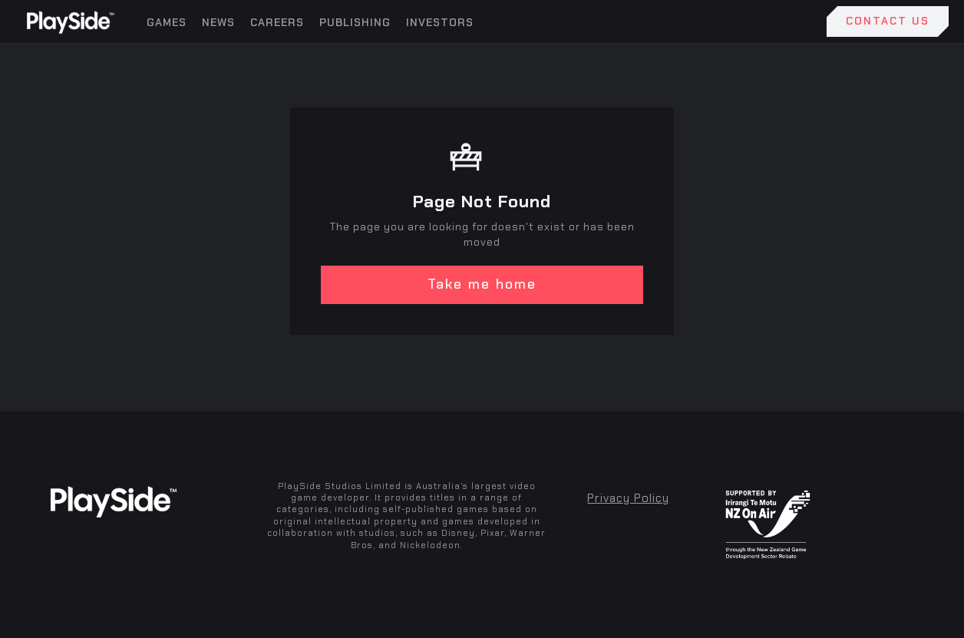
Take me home (482, 284)
